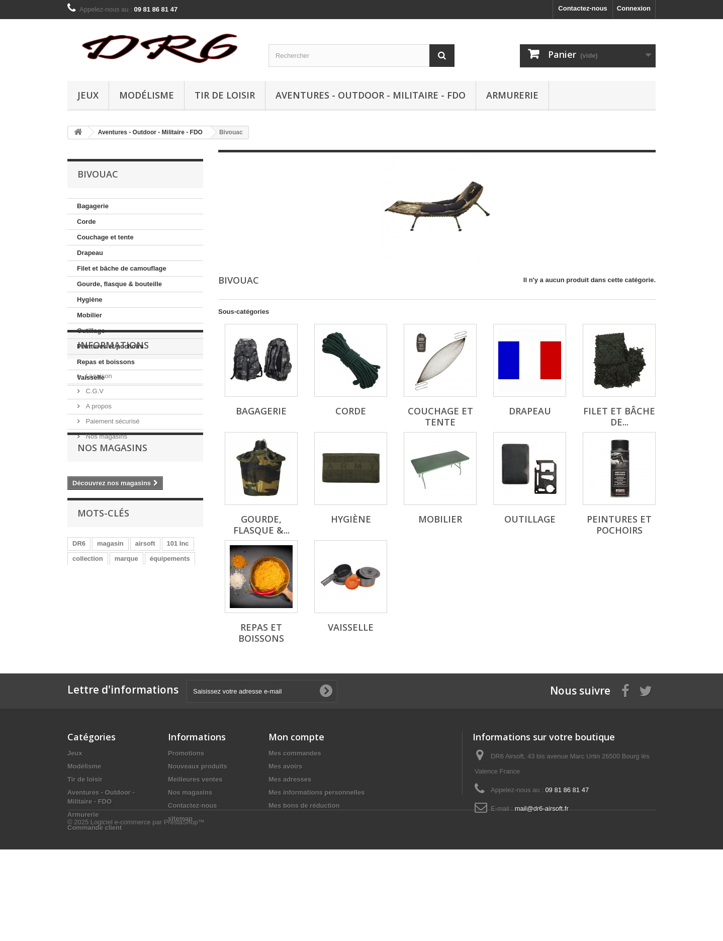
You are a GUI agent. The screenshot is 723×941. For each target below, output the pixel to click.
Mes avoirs (285, 816)
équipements (170, 659)
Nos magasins (105, 503)
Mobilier (89, 315)
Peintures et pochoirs (110, 346)
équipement (127, 674)
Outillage (91, 330)
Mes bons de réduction (304, 855)
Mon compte (296, 787)
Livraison (98, 443)
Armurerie (512, 95)
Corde (86, 221)
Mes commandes (294, 803)
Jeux (88, 95)
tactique (85, 674)
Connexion (634, 8)
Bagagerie (93, 206)
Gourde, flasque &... (261, 524)
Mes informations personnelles (316, 842)
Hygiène (90, 299)
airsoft (145, 644)
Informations (113, 416)
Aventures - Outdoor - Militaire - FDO (371, 95)
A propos (98, 473)
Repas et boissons (106, 362)
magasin (110, 644)
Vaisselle (91, 377)
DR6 (78, 644)
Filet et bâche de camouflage (121, 268)
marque (126, 659)
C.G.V (94, 458)
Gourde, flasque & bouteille (119, 284)
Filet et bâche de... (619, 416)
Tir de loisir (225, 95)
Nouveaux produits (197, 816)
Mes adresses (289, 829)
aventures (172, 674)
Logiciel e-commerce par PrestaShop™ (148, 913)
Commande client (94, 877)
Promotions (186, 803)
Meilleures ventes (195, 829)
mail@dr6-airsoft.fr (542, 858)
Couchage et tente (105, 237)
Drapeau (90, 252)
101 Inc (178, 644)
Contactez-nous (582, 8)
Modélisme (146, 95)
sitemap (180, 868)
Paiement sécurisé (112, 488)
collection (87, 659)
